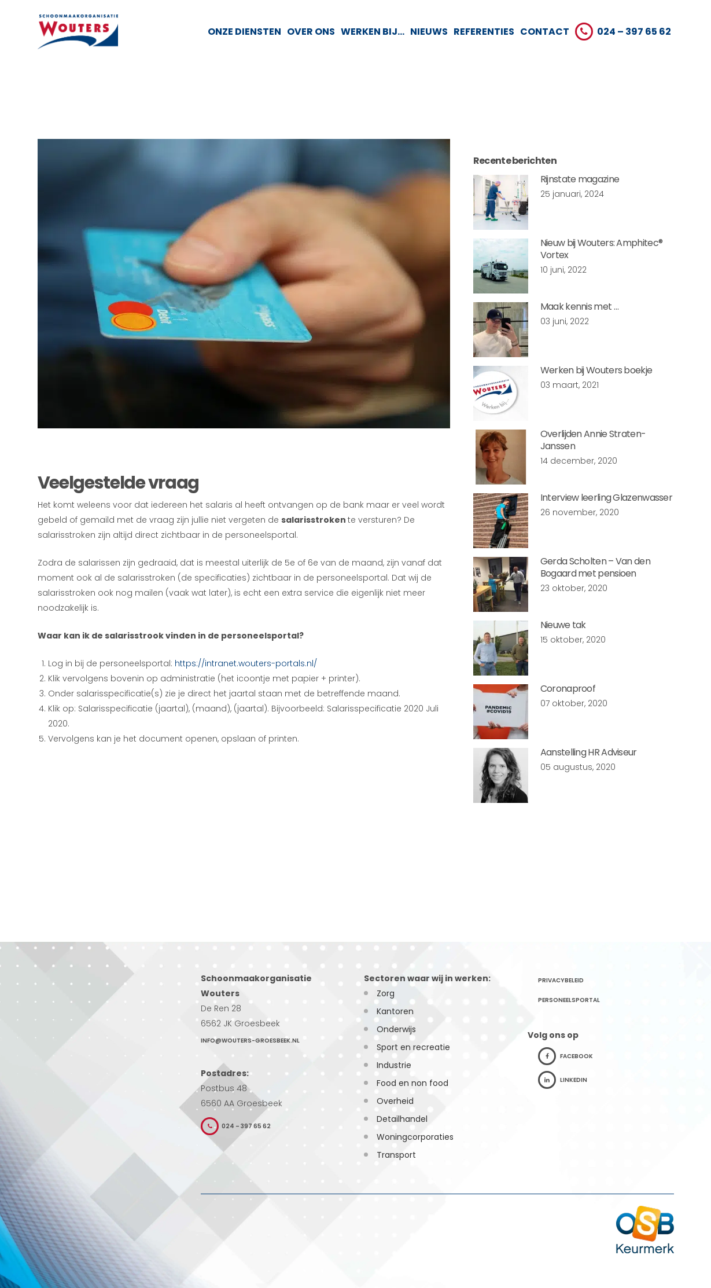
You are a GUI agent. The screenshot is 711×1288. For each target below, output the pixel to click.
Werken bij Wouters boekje (596, 370)
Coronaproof (567, 688)
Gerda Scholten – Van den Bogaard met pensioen (595, 567)
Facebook (565, 1056)
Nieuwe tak (563, 625)
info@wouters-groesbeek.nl (250, 1040)
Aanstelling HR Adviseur (588, 752)
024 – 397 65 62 (236, 1126)
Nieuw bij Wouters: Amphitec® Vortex (601, 249)
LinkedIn (562, 1080)
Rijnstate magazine (579, 179)
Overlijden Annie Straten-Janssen (593, 440)
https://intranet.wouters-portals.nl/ (247, 663)
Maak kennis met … (579, 306)
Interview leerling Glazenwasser (606, 497)
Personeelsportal (569, 1000)
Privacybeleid (561, 980)
